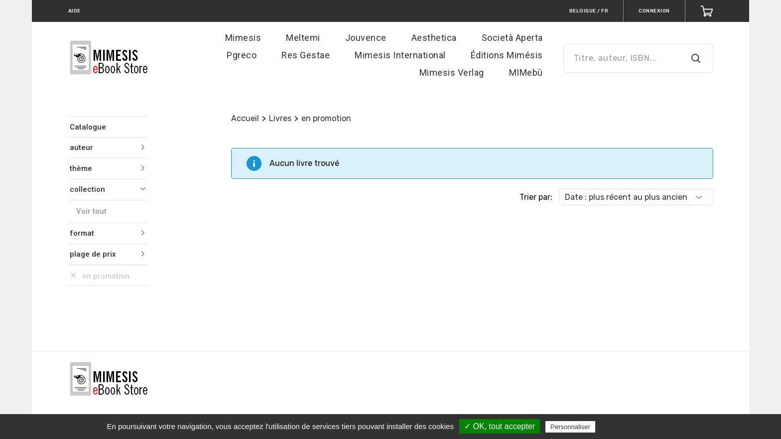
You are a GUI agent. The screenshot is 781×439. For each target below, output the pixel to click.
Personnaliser (570, 427)
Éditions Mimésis (507, 55)
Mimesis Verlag (451, 72)
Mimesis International (400, 55)
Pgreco (242, 55)
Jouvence (366, 37)
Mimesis (243, 37)
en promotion (326, 118)
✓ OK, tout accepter (499, 426)
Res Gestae (305, 55)
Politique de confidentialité (640, 427)
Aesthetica (434, 37)
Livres (280, 118)
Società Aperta (512, 37)
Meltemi (303, 37)
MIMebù (526, 72)
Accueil (245, 118)
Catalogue (88, 127)
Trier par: (536, 197)
